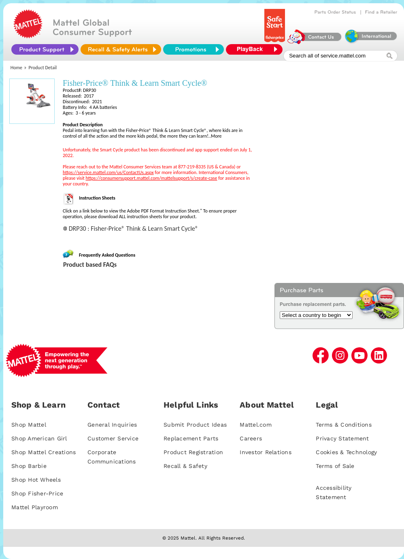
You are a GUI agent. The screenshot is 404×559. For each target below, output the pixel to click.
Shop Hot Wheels (36, 479)
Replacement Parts (191, 438)
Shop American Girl (39, 438)
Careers (251, 438)
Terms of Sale (335, 466)
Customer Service (112, 438)
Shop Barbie (29, 466)
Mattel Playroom (34, 507)
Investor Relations (265, 452)
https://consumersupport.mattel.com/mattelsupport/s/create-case (151, 178)
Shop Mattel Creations (43, 452)
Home (16, 67)
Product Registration (193, 452)
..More (215, 136)
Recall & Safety (185, 466)
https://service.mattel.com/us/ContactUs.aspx (108, 172)
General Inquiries (112, 424)
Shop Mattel (28, 424)
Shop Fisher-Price (37, 493)
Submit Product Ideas (195, 424)
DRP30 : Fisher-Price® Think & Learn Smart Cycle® (133, 228)
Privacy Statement (342, 438)
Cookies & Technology (346, 452)
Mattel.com (256, 424)
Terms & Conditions (344, 424)
